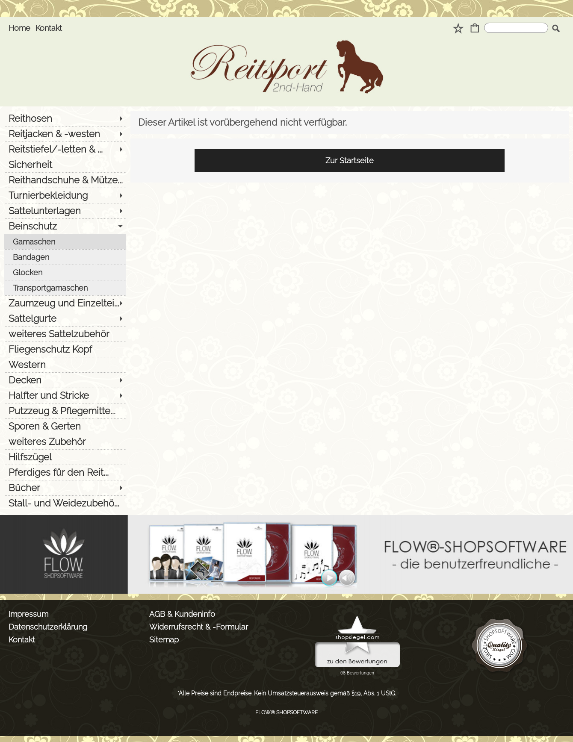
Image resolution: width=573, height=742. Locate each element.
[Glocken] (65, 272)
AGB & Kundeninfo (182, 614)
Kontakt (48, 28)
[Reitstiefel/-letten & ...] (65, 149)
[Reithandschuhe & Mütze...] (65, 180)
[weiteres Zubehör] (65, 441)
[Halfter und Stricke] (65, 395)
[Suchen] (516, 28)
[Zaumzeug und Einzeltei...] (65, 303)
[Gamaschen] (65, 241)
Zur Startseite (349, 160)
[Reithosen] (65, 118)
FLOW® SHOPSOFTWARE (286, 713)
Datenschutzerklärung (48, 626)
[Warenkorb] (475, 29)
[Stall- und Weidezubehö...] (65, 503)
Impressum (28, 614)
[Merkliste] (458, 29)
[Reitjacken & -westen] (65, 133)
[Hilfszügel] (65, 457)
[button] (555, 28)
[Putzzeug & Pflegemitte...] (65, 410)
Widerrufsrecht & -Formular (198, 626)
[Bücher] (65, 487)
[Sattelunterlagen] (65, 210)
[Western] (65, 364)
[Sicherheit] (65, 164)
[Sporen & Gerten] (65, 426)
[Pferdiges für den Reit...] (65, 472)
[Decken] (65, 380)
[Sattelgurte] (65, 318)
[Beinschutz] (65, 226)
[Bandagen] (65, 257)
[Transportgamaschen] (65, 287)
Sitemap (164, 639)
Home (19, 28)
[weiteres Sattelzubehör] (65, 334)
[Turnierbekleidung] (65, 195)
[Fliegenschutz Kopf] (65, 349)
